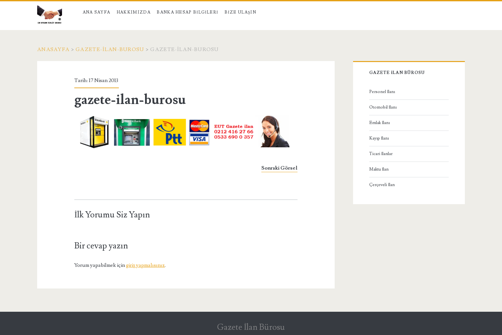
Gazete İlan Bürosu (251, 327)
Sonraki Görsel (279, 168)
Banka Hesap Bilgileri (187, 12)
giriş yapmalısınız (145, 265)
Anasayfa (53, 49)
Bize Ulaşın (240, 12)
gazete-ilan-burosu (110, 49)
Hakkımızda (134, 12)
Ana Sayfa (96, 12)
